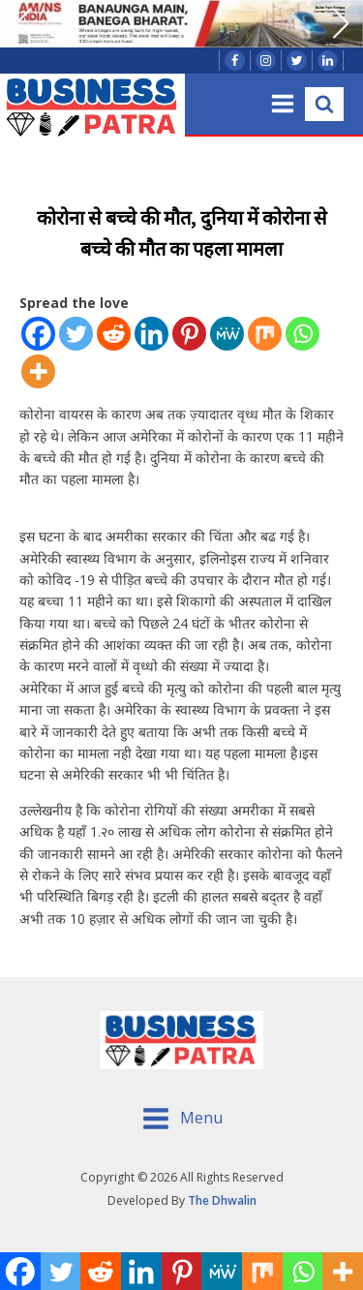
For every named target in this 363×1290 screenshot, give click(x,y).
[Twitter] (76, 334)
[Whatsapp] (302, 334)
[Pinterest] (189, 334)
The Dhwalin (222, 1200)
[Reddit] (114, 334)
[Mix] (265, 334)
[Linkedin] (151, 334)
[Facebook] (38, 334)
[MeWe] (227, 334)
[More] (38, 371)
